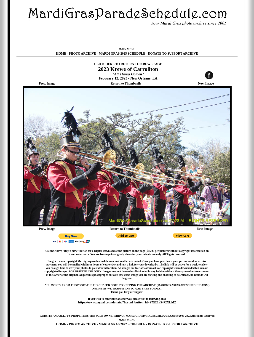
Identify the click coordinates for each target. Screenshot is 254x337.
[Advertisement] (127, 36)
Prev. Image (47, 83)
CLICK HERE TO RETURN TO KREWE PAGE (128, 64)
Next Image (206, 83)
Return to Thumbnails (126, 83)
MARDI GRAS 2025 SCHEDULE (122, 53)
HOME (61, 53)
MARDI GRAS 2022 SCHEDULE (122, 324)
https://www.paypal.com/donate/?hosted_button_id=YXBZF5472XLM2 (127, 302)
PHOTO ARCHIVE (82, 53)
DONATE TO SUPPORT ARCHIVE (173, 53)
